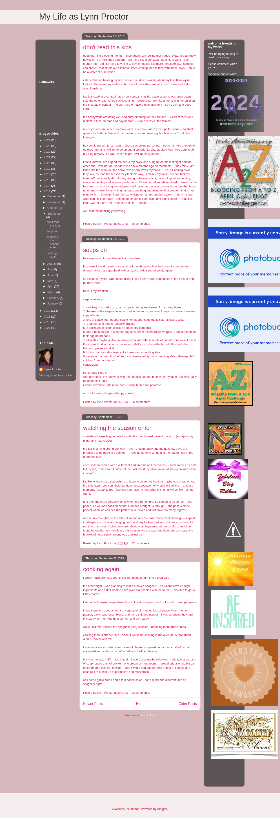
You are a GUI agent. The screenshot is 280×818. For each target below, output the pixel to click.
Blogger (162, 809)
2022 (47, 151)
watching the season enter (117, 428)
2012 (47, 310)
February (53, 298)
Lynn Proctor (53, 369)
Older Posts (188, 704)
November (54, 202)
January (53, 303)
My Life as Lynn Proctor (84, 16)
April (50, 286)
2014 (47, 185)
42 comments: (141, 543)
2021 (47, 157)
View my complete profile (55, 375)
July (50, 269)
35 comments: (141, 223)
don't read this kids (107, 47)
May (50, 280)
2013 (47, 191)
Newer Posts (93, 704)
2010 (47, 322)
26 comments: (141, 402)
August (52, 263)
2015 (47, 180)
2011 (47, 316)
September (54, 213)
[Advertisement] (53, 55)
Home (141, 704)
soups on (95, 250)
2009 (47, 327)
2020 (47, 163)
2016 (47, 174)
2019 (47, 168)
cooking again (101, 569)
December (54, 196)
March (51, 292)
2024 (47, 140)
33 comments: (141, 692)
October (53, 207)
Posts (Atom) (148, 715)
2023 (47, 146)
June (51, 275)
